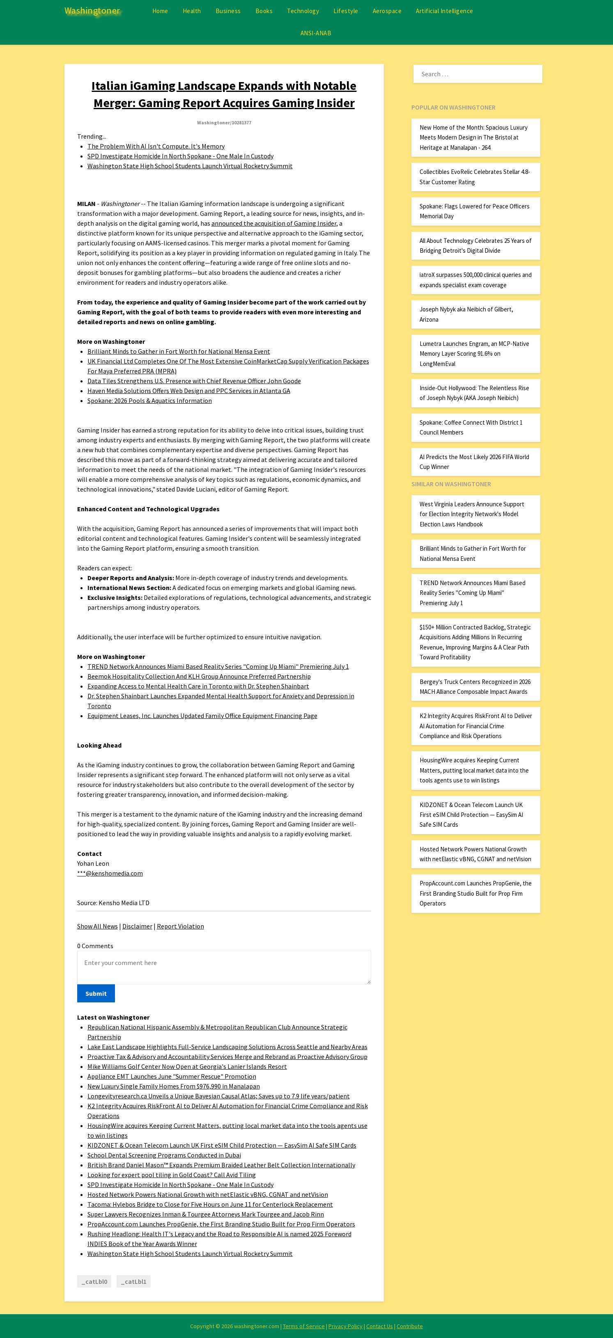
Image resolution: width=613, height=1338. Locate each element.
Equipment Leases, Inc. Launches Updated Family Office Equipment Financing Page (202, 715)
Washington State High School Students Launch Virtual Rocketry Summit (190, 166)
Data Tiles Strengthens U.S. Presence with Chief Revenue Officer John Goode (194, 381)
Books (264, 11)
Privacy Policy (345, 1326)
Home (160, 11)
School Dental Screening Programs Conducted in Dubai (164, 1155)
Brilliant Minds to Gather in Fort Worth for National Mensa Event (178, 351)
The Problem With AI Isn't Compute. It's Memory (156, 146)
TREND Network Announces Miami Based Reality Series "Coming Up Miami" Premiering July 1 (218, 666)
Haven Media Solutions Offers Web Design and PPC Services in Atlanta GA (188, 391)
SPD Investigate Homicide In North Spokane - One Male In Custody (180, 156)
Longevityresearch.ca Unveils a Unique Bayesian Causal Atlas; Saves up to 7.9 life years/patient (218, 1096)
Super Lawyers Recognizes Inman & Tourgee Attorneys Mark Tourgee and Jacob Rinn (205, 1214)
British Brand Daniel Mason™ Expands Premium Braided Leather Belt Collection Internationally (221, 1165)
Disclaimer (137, 926)
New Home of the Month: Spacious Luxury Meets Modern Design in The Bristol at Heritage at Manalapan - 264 (474, 137)
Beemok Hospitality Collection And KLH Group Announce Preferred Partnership (199, 676)
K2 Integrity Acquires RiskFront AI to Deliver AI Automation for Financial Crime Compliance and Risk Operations (476, 726)
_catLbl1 (134, 1281)
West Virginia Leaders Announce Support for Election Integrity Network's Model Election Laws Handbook (472, 514)
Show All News (97, 926)
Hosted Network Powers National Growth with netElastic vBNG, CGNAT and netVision (207, 1194)
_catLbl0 (94, 1281)
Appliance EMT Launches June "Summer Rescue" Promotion (171, 1076)
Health (192, 11)
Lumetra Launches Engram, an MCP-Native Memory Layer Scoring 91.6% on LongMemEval (474, 354)
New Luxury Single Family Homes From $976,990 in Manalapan (173, 1086)
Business (228, 11)
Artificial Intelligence (444, 11)
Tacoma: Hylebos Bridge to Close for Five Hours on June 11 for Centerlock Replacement (210, 1204)
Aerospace (387, 11)
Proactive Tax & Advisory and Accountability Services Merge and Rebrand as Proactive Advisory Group (227, 1056)
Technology (303, 11)
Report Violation (180, 926)
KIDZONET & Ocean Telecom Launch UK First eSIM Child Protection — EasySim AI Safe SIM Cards (221, 1145)
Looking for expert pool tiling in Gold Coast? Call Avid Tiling (171, 1175)
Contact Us (379, 1326)
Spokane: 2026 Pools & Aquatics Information (149, 400)
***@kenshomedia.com (110, 873)
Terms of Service (304, 1326)
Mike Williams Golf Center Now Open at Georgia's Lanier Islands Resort (187, 1066)
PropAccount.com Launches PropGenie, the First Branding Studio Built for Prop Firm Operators (221, 1224)
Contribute (410, 1326)
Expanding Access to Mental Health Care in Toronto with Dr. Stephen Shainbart (198, 686)
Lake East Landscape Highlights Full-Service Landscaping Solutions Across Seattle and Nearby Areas (227, 1047)
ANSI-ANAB (316, 33)
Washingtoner (92, 10)
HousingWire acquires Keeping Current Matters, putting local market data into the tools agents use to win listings (474, 770)
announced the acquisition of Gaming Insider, (274, 223)
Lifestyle (345, 11)
